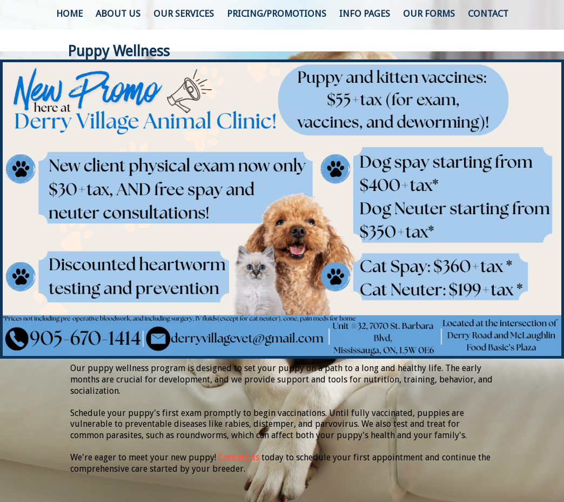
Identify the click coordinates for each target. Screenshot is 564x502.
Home (69, 13)
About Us (118, 13)
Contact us (238, 457)
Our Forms (429, 13)
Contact (488, 13)
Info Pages (364, 13)
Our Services (183, 13)
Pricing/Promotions (276, 13)
